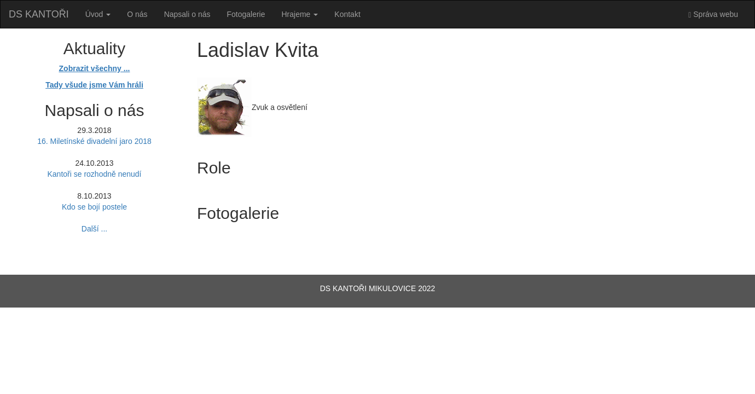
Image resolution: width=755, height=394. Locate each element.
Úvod (98, 14)
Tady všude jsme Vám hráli (94, 84)
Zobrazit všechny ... (94, 68)
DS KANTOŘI (39, 14)
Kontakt (347, 14)
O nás (137, 14)
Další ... (94, 228)
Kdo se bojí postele (94, 206)
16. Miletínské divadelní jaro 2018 (94, 141)
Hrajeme (300, 14)
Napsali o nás (187, 14)
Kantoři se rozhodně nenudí (94, 174)
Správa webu (713, 14)
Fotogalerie (245, 14)
